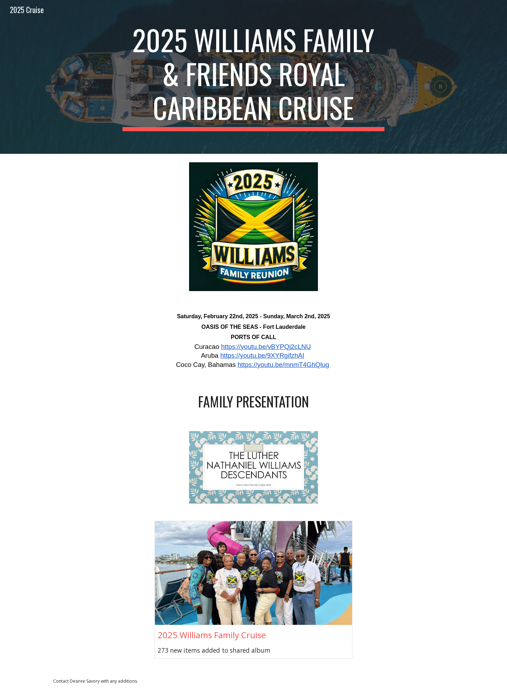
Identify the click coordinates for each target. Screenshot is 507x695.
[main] (253, 77)
